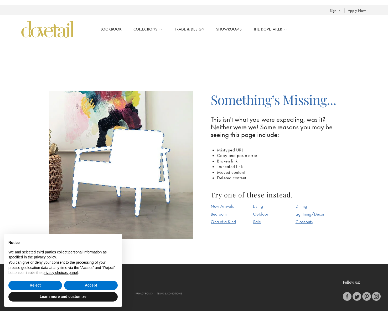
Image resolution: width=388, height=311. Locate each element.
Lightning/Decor (310, 214)
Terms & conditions (169, 293)
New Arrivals (222, 206)
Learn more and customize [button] (63, 296)
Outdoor (260, 214)
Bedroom (219, 214)
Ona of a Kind (223, 221)
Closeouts (304, 221)
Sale (257, 221)
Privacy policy (144, 293)
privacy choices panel (60, 273)
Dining (301, 206)
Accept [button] (91, 285)
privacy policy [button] (45, 257)
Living (258, 206)
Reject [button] (35, 285)
